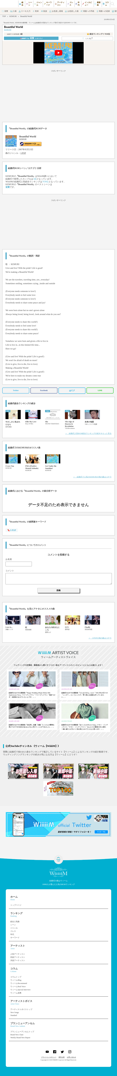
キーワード (15, 938)
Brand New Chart (16, 1035)
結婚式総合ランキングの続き (22, 403)
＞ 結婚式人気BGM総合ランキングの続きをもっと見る (88, 433)
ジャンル (14, 928)
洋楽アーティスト (17, 960)
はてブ (72, 391)
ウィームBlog (15, 980)
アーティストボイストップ (21, 1009)
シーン (13, 925)
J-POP (23, 153)
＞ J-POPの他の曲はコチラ (100, 638)
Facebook (44, 390)
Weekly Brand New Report (20, 1038)
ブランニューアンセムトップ (22, 1032)
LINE (100, 390)
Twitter (16, 390)
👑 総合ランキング (98, 34)
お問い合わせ (71, 1057)
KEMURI (13, 16)
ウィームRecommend (18, 983)
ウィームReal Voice (18, 986)
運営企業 (61, 1057)
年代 (12, 934)
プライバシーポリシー (48, 1057)
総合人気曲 (15, 921)
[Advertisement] (58, 95)
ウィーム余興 (15, 993)
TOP (4, 16)
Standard (13, 1015)
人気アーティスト (17, 954)
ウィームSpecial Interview (20, 990)
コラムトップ (15, 977)
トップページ (15, 905)
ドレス (13, 931)
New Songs (14, 1012)
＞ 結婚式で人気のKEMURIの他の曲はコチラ (92, 477)
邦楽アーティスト (17, 957)
